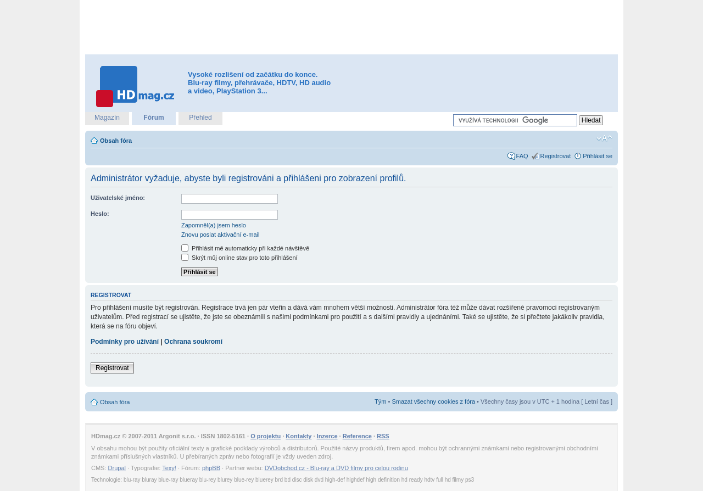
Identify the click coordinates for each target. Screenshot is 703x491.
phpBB (211, 468)
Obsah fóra (116, 140)
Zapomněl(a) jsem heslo (213, 225)
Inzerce (327, 436)
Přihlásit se (597, 156)
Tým (380, 401)
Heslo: (100, 213)
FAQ (522, 156)
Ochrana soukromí (193, 341)
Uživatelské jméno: (118, 197)
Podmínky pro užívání (125, 341)
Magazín (107, 117)
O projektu (265, 436)
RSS (383, 436)
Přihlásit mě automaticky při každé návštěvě (245, 248)
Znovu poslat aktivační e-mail (220, 234)
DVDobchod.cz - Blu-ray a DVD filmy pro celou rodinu (336, 468)
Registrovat (555, 156)
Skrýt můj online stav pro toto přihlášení (239, 257)
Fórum (153, 117)
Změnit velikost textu (604, 138)
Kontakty (298, 436)
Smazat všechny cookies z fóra (433, 401)
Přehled (200, 117)
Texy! (169, 468)
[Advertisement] (351, 27)
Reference (357, 436)
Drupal (117, 468)
